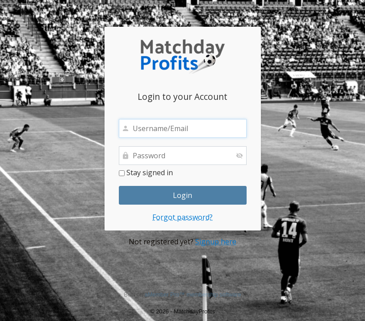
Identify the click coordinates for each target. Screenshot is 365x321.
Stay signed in (146, 173)
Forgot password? (182, 217)
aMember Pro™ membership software (193, 294)
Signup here (215, 242)
